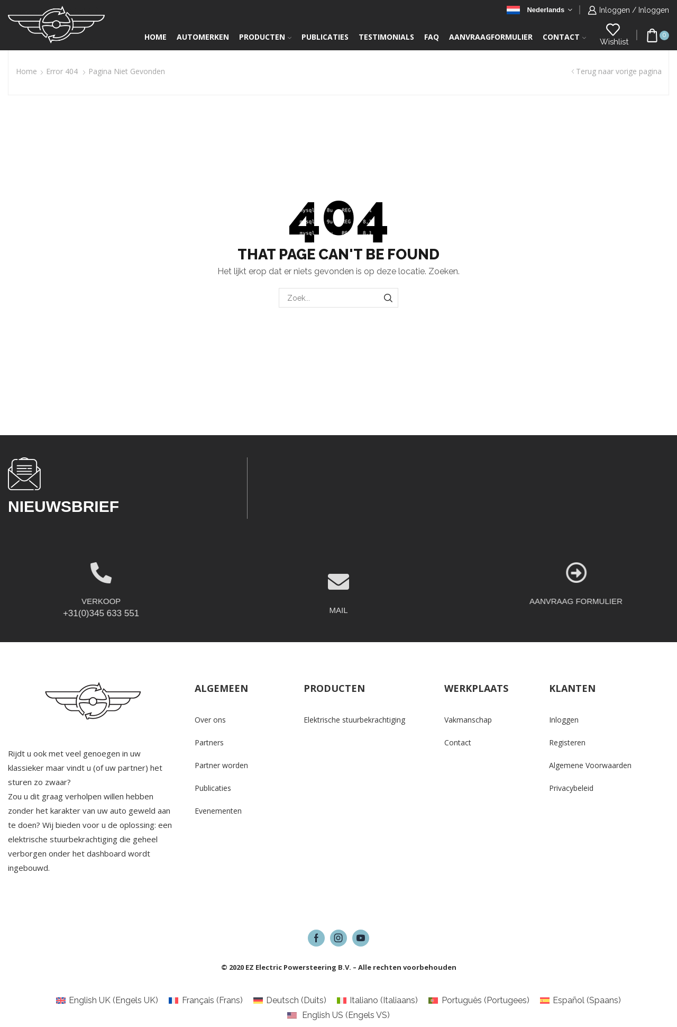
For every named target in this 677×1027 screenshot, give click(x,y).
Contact (564, 37)
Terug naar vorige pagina (619, 71)
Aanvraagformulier (491, 37)
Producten (265, 37)
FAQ (431, 37)
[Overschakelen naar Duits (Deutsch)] (290, 1000)
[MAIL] (338, 610)
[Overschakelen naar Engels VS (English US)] (338, 1015)
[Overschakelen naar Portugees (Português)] (478, 1000)
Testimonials (386, 37)
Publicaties (325, 37)
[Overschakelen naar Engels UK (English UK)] (107, 1000)
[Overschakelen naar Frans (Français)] (205, 1000)
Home (155, 37)
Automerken (203, 37)
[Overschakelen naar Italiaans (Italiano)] (377, 1000)
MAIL (338, 638)
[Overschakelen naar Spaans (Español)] (580, 1000)
